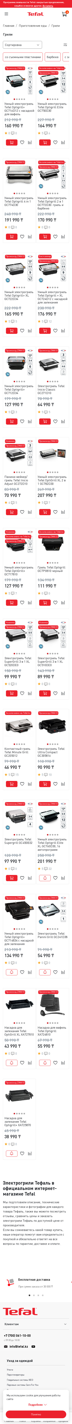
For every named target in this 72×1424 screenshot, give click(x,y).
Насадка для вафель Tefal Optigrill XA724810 (52, 1031)
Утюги (10, 1369)
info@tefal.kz (19, 1346)
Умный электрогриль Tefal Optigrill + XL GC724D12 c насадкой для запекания (52, 297)
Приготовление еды (33, 25)
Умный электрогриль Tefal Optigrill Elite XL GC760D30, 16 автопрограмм (52, 844)
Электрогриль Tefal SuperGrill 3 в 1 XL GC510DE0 (51, 661)
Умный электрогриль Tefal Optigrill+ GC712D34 (18, 389)
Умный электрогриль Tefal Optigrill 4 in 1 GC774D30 (18, 201)
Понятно (36, 1414)
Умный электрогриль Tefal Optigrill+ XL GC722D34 (18, 295)
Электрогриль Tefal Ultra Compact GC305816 (51, 752)
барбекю (53, 57)
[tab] (29, 1295)
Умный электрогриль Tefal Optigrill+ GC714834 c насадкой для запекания (19, 939)
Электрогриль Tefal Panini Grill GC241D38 (52, 935)
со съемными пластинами (23, 57)
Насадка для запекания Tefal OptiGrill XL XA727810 (19, 1031)
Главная (8, 25)
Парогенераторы (15, 1374)
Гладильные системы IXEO (20, 1380)
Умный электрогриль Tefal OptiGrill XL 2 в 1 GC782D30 (52, 480)
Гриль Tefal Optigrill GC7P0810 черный (51, 569)
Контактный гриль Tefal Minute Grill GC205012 (17, 752)
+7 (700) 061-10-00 (17, 1338)
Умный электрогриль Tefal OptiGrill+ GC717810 (18, 570)
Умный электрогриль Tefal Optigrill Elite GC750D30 (52, 107)
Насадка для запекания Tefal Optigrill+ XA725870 (17, 1121)
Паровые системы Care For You (22, 1385)
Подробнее (37, 1404)
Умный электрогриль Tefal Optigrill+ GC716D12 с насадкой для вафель (19, 109)
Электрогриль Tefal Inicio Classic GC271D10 (51, 389)
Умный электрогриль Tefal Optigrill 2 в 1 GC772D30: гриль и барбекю (52, 203)
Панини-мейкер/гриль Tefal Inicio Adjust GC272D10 (16, 480)
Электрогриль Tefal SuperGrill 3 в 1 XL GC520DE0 (17, 661)
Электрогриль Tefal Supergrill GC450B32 (18, 841)
